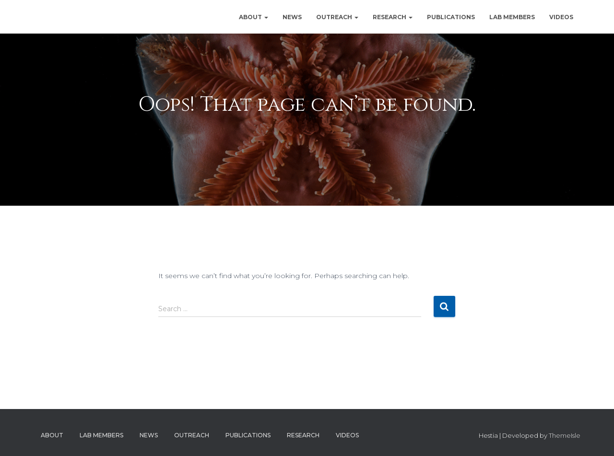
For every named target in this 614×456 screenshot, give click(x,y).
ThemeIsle (564, 435)
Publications (451, 17)
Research (393, 17)
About (253, 17)
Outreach (337, 17)
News (292, 17)
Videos (561, 17)
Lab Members (512, 17)
